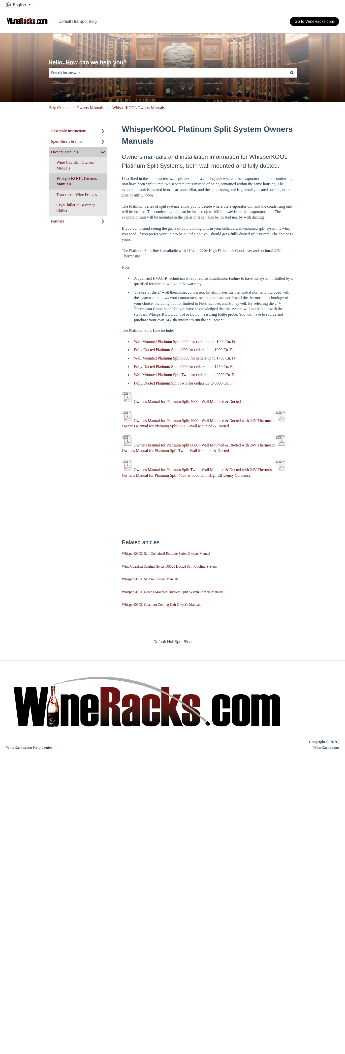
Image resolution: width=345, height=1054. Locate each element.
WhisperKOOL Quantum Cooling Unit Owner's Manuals (161, 605)
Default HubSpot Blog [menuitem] (173, 642)
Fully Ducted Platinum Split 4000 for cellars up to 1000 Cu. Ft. (184, 350)
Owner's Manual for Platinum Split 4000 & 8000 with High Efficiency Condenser (187, 475)
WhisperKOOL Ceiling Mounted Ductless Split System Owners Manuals (172, 592)
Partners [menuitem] (57, 221)
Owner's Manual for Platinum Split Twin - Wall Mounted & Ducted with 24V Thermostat (205, 470)
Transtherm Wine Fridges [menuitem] (77, 195)
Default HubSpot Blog (78, 21)
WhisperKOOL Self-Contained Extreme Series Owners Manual (166, 553)
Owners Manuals (90, 108)
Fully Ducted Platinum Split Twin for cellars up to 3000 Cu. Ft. (184, 383)
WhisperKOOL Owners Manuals (138, 108)
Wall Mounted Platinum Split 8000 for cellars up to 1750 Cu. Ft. (185, 358)
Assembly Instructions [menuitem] (69, 131)
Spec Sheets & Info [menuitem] (66, 141)
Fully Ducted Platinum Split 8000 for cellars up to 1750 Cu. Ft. (184, 366)
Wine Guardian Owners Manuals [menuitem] (75, 165)
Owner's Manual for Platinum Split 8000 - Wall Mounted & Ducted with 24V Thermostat (205, 445)
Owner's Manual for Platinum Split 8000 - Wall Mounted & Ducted (175, 426)
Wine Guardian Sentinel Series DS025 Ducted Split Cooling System (169, 566)
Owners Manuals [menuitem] (64, 152)
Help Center (58, 108)
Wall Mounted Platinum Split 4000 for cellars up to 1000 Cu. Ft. (185, 341)
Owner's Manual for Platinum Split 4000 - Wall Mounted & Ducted (187, 401)
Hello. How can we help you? (88, 62)
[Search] (292, 73)
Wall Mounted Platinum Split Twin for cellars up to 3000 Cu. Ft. (185, 375)
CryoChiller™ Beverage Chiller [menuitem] (76, 208)
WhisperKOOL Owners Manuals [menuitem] (77, 181)
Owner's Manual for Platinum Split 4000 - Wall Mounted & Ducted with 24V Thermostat (205, 420)
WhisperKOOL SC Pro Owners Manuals (150, 579)
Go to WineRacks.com (314, 21)
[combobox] (168, 73)
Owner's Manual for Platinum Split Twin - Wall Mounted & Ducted (175, 450)
